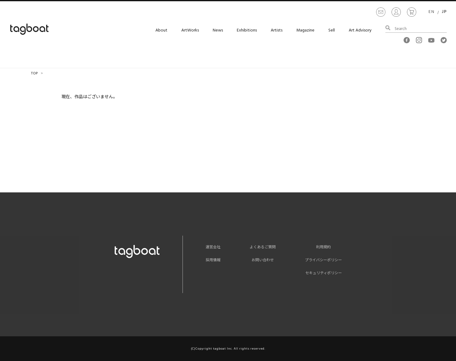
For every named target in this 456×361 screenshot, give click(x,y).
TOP (34, 72)
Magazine (305, 30)
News (218, 30)
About (161, 30)
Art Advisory (360, 30)
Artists (276, 30)
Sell (331, 30)
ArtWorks (190, 30)
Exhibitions (247, 30)
